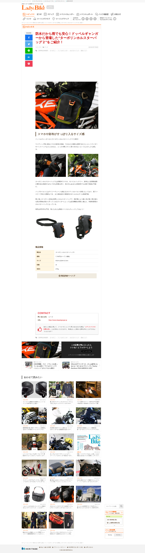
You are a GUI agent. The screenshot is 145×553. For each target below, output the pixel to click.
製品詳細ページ (67, 276)
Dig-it (42, 547)
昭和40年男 (70, 1)
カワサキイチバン (60, 1)
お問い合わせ (89, 547)
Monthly (118, 535)
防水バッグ (84, 50)
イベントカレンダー (67, 14)
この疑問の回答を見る (114, 522)
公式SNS (77, 18)
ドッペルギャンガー (63, 50)
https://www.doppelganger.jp (58, 320)
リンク (28, 18)
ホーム (23, 22)
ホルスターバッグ (74, 50)
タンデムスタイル (37, 1)
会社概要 (48, 547)
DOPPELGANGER (43, 50)
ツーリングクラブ (43, 18)
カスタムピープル (49, 1)
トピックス (30, 14)
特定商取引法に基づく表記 (76, 547)
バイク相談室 (103, 14)
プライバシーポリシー (60, 547)
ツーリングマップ (62, 18)
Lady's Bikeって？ (50, 7)
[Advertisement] (66, 296)
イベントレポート (86, 14)
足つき (39, 14)
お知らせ (117, 14)
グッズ (46, 47)
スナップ (50, 14)
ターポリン (53, 50)
